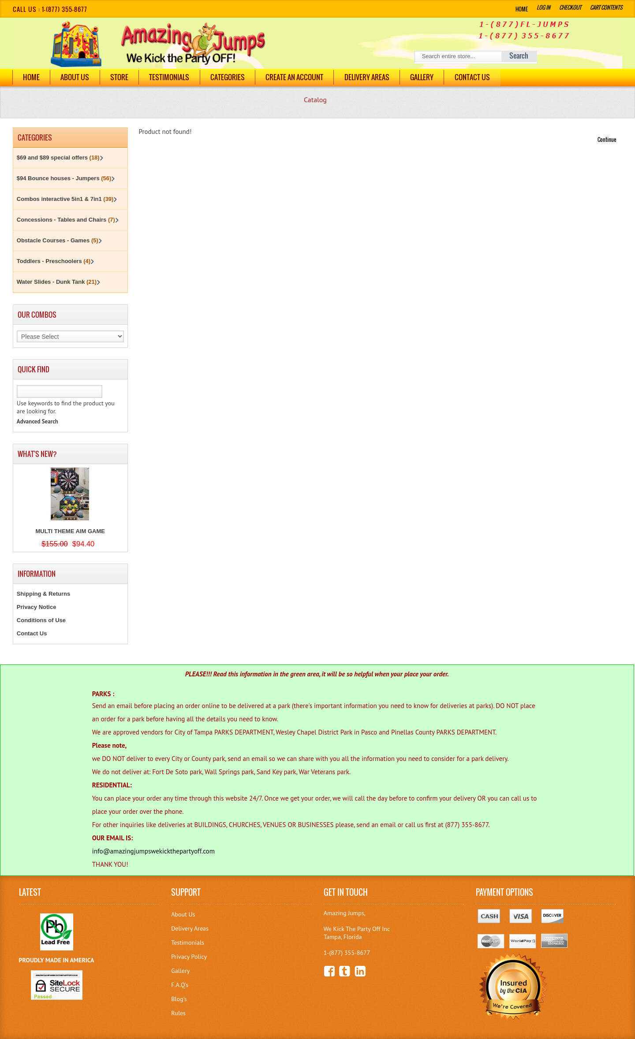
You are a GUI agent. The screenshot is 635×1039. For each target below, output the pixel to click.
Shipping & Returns (43, 593)
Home (521, 9)
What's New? (37, 454)
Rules (178, 1013)
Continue (607, 139)
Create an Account (298, 77)
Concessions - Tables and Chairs (66, 219)
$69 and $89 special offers (58, 157)
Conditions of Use (41, 620)
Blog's (179, 999)
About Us (76, 77)
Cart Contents (606, 7)
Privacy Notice (36, 607)
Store (121, 77)
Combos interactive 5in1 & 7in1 (65, 199)
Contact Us (478, 77)
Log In (543, 7)
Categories (230, 77)
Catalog (315, 99)
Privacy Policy (189, 957)
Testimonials (172, 77)
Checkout (570, 7)
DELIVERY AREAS (371, 77)
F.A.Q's (179, 985)
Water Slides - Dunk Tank (57, 281)
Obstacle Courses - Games (57, 240)
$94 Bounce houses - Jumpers (64, 178)
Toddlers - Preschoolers (53, 261)
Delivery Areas (190, 928)
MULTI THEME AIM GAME (70, 531)
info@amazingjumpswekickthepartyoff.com (153, 851)
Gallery (427, 77)
